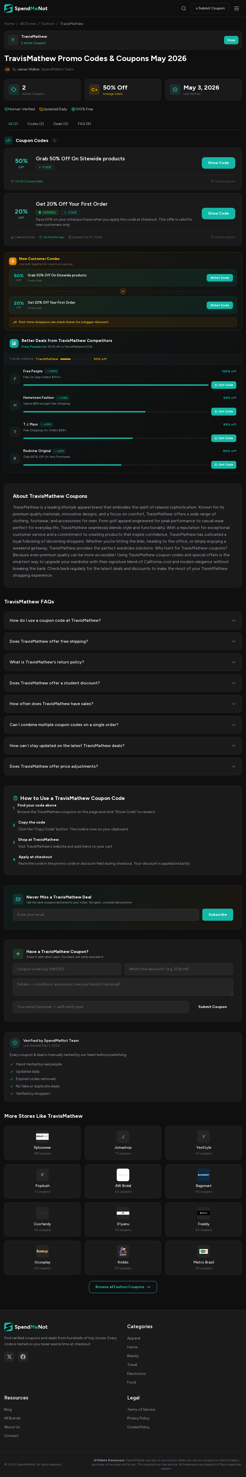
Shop (231, 40)
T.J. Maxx (30, 424)
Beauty (133, 1356)
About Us (12, 1427)
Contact (11, 1436)
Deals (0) (60, 124)
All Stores (28, 23)
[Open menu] (236, 8)
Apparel (133, 1338)
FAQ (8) (84, 124)
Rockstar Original (37, 451)
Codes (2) (35, 124)
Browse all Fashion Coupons (123, 1287)
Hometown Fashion (38, 398)
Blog (8, 1409)
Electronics (136, 1373)
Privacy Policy (138, 1418)
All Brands (12, 1418)
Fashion (47, 23)
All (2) (13, 124)
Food (131, 1382)
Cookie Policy (138, 1427)
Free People (33, 371)
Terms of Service (141, 1409)
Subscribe (218, 914)
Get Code (219, 278)
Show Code (218, 163)
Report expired (223, 181)
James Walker (28, 69)
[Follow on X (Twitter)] (9, 1356)
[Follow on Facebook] (23, 1356)
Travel (132, 1364)
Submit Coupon (210, 8)
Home (9, 23)
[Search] (183, 8)
